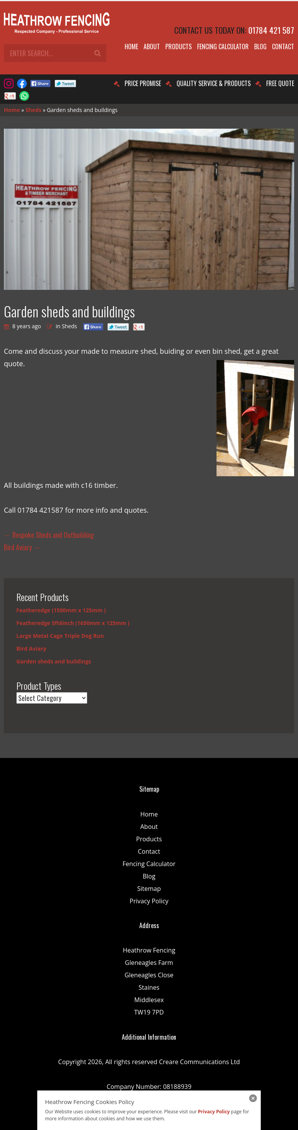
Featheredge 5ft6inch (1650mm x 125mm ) (73, 623)
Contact (283, 46)
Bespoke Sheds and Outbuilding (49, 535)
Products (178, 46)
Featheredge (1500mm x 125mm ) (61, 610)
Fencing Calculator (223, 46)
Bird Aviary (22, 547)
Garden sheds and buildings (53, 661)
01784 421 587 (271, 30)
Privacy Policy (149, 901)
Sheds (34, 110)
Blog (260, 46)
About (152, 46)
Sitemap (149, 888)
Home (131, 46)
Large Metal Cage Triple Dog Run (60, 635)
